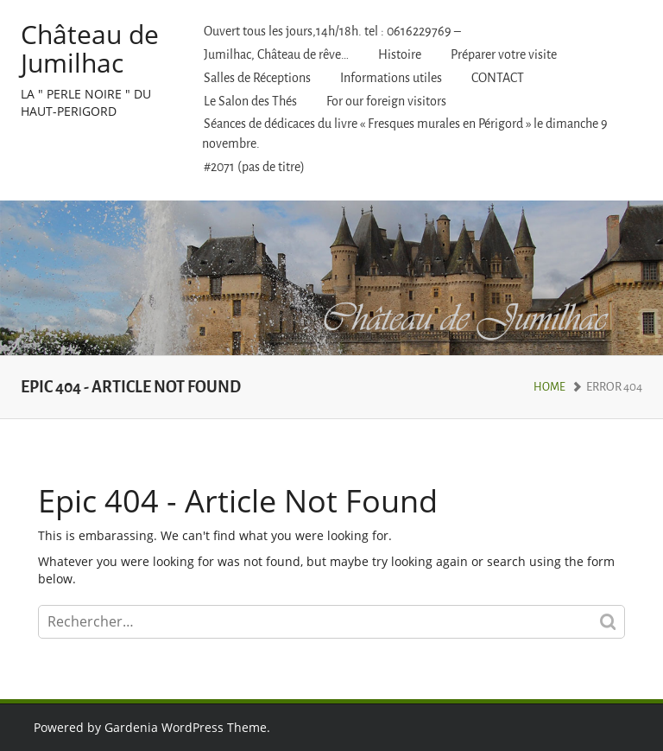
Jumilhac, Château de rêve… (276, 55)
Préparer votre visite (504, 55)
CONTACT (497, 78)
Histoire (399, 55)
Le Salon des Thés (250, 101)
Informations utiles (391, 78)
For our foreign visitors (386, 101)
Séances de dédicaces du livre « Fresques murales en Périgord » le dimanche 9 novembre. (405, 134)
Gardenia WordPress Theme (185, 727)
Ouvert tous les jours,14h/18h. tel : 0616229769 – (332, 31)
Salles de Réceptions (257, 78)
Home (549, 386)
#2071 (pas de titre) (254, 167)
